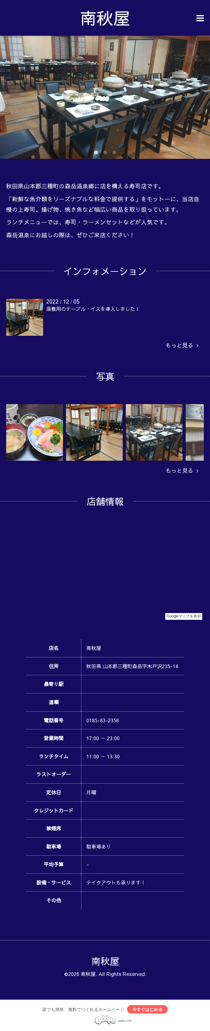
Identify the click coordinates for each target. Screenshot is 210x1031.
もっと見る (182, 345)
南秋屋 (105, 17)
